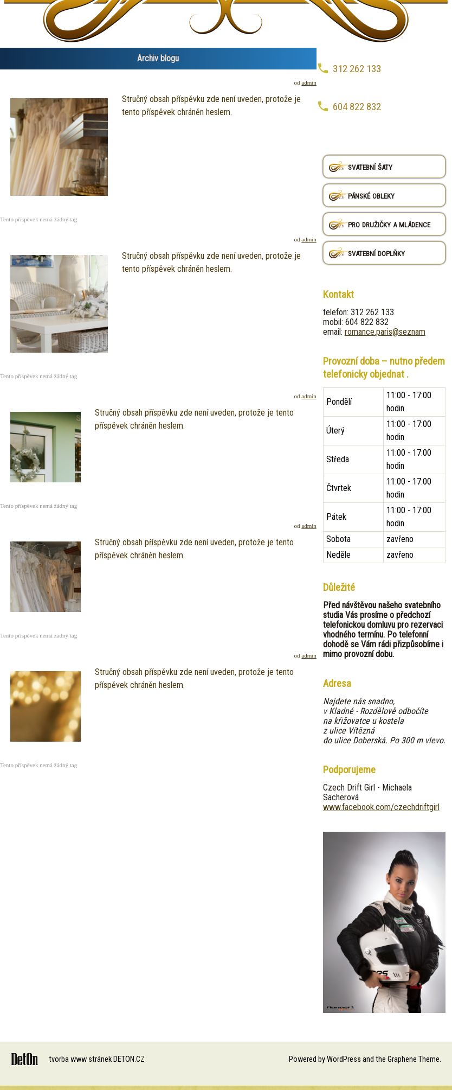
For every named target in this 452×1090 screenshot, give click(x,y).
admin (309, 82)
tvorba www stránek (80, 1059)
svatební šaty (370, 166)
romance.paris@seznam (385, 332)
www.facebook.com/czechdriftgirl (381, 807)
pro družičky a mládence (389, 224)
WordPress (344, 1059)
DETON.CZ (129, 1059)
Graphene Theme (414, 1059)
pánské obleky (371, 195)
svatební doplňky (376, 252)
